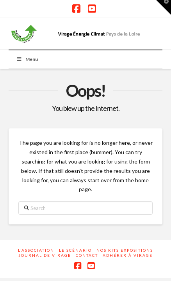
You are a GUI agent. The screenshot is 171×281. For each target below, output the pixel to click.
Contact (87, 255)
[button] (163, 7)
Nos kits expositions (124, 250)
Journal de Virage (44, 255)
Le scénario (75, 250)
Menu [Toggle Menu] (27, 59)
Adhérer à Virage (128, 255)
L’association (36, 250)
